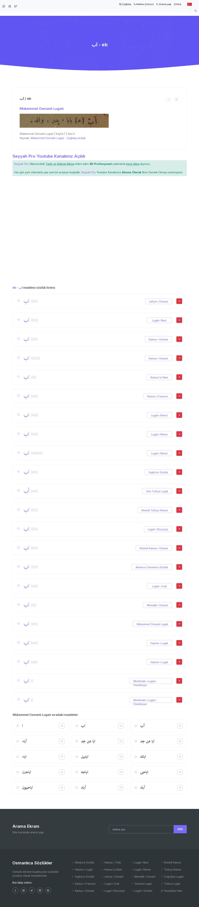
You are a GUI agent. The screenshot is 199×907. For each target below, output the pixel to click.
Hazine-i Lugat (159, 643)
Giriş (177, 4)
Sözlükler (96, 14)
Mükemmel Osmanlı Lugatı (42, 108)
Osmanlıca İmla (171, 890)
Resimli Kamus (171, 862)
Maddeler (116, 14)
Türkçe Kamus (171, 869)
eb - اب (17, 287)
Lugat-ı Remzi (159, 415)
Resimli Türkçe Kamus (155, 510)
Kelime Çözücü (143, 4)
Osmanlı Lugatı (141, 883)
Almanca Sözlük (83, 862)
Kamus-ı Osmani (158, 339)
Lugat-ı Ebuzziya (158, 529)
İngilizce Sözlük (158, 472)
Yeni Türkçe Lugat (157, 491)
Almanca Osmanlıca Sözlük (152, 567)
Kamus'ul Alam (159, 377)
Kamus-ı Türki (111, 862)
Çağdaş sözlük (76, 138)
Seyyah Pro (21, 164)
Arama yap (163, 4)
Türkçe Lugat (170, 883)
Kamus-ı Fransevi (157, 396)
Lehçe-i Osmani (158, 301)
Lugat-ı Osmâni (141, 890)
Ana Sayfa (75, 14)
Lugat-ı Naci (159, 320)
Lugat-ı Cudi (159, 586)
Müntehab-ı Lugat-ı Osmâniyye (144, 681)
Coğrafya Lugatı (172, 876)
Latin (133, 14)
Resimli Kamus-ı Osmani (154, 548)
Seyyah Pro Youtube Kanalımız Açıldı (48, 156)
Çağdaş (125, 4)
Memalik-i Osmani (157, 605)
